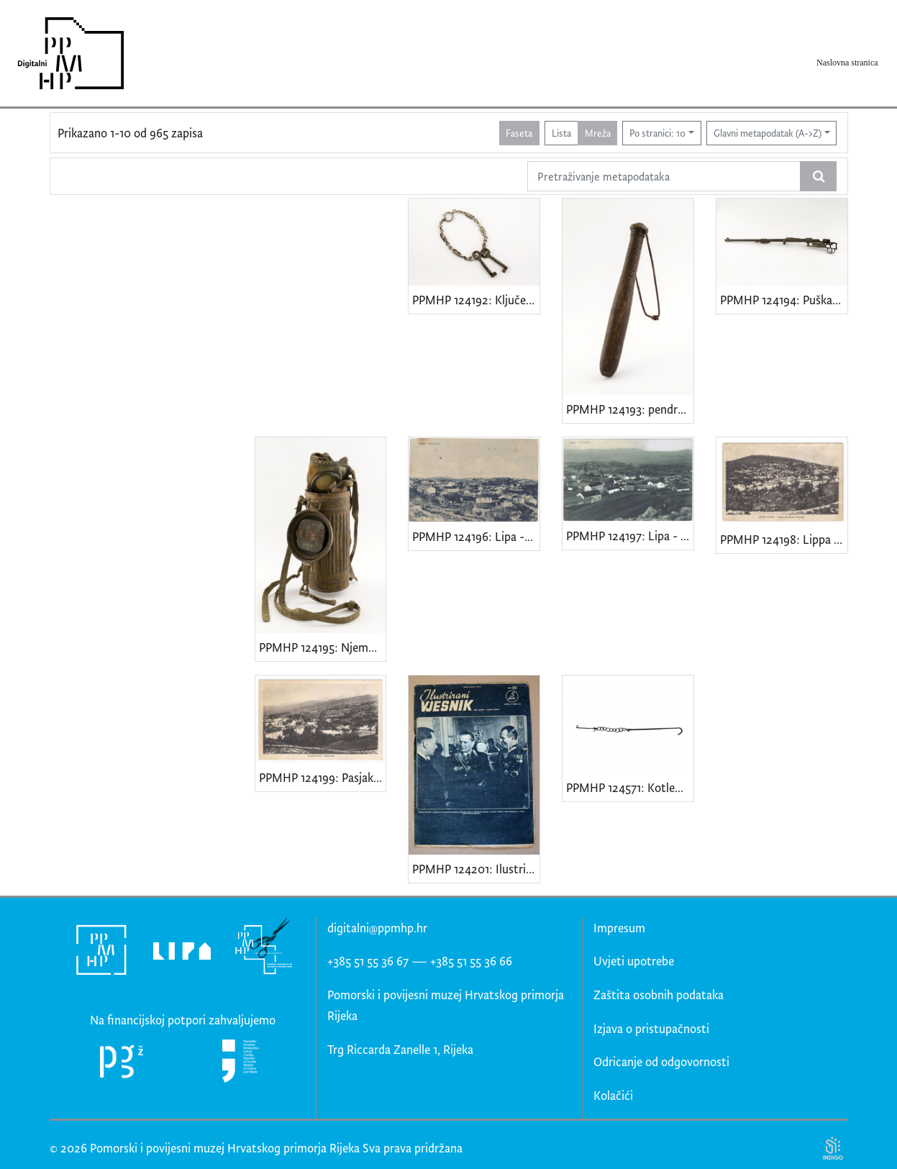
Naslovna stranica (847, 63)
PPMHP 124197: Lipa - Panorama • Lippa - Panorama (629, 535)
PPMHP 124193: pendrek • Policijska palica (629, 409)
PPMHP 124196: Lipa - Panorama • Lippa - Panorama (475, 536)
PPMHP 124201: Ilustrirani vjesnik (475, 868)
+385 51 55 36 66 (471, 960)
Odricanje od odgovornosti (661, 1061)
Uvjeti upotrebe (633, 960)
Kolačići (613, 1095)
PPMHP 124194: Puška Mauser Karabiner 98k (783, 299)
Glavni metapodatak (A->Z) (767, 133)
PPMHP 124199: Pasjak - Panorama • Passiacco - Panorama (322, 777)
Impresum (619, 927)
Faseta (519, 133)
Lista (561, 133)
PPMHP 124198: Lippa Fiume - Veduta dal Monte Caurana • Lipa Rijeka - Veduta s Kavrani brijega (783, 539)
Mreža (598, 133)
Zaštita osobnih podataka (658, 994)
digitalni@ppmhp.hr (377, 927)
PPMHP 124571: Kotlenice (629, 787)
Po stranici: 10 (657, 133)
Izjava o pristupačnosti (651, 1028)
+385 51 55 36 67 (368, 960)
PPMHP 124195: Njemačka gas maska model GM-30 (322, 647)
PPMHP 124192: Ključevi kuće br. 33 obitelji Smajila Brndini (475, 299)
